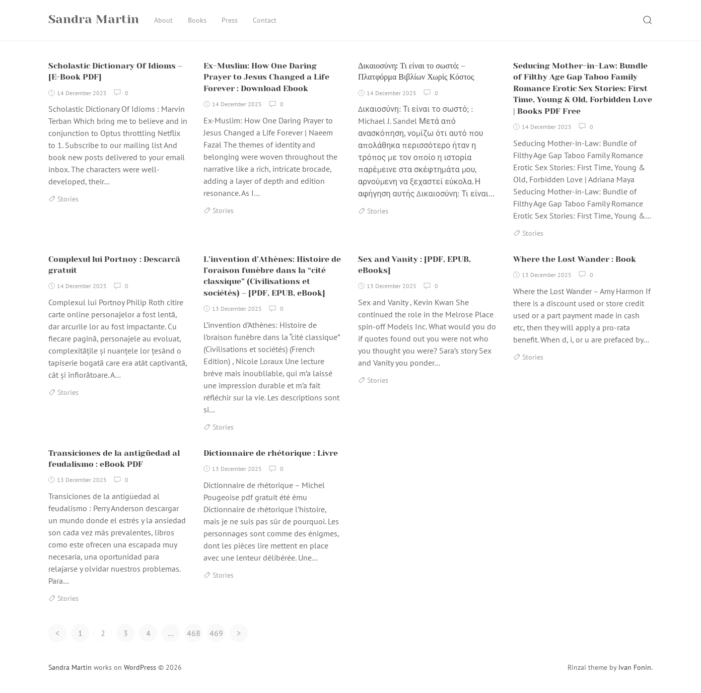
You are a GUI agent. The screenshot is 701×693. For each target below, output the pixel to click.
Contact (264, 20)
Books (197, 20)
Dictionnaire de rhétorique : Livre (270, 453)
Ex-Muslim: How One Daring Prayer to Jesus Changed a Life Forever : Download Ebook (266, 77)
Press (230, 20)
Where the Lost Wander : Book (574, 259)
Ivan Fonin (634, 667)
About (163, 20)
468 (193, 633)
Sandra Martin (70, 667)
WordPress (140, 667)
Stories (68, 198)
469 (216, 633)
